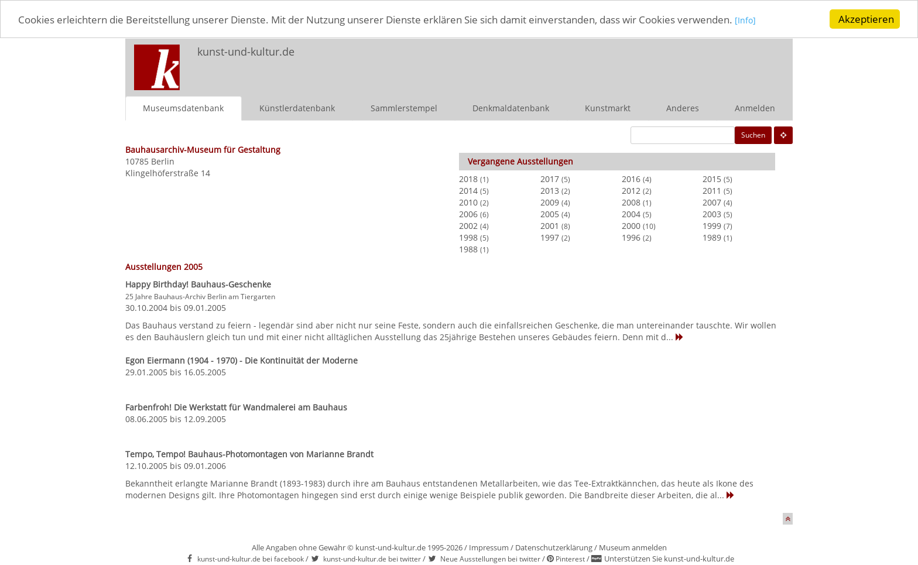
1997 (549, 237)
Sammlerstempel (404, 108)
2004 (631, 214)
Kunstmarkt (608, 108)
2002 (468, 225)
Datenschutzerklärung (553, 547)
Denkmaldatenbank (510, 108)
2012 (631, 190)
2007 (712, 202)
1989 (712, 237)
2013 (549, 190)
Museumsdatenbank (183, 108)
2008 (631, 202)
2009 (549, 202)
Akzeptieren (866, 19)
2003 (712, 214)
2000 (631, 225)
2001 (549, 225)
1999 (712, 225)
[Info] (745, 20)
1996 (631, 237)
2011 (712, 190)
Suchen (753, 135)
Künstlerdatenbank (297, 108)
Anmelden (755, 108)
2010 (468, 202)
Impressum (489, 547)
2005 (549, 214)
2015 (712, 178)
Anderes (682, 108)
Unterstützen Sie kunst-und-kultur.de (669, 558)
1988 (468, 249)
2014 (468, 190)
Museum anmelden (633, 547)
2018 (468, 178)
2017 (549, 178)
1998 (468, 237)
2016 (631, 178)
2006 (468, 214)
